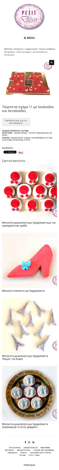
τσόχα (22, 455)
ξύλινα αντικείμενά (43, 450)
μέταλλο (9, 450)
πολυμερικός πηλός (40, 453)
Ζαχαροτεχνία (20, 133)
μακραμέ (45, 448)
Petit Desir (29, 465)
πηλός (23, 453)
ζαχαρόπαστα (16, 138)
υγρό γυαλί (34, 455)
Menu (29, 38)
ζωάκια (27, 138)
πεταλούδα (18, 140)
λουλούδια (7, 140)
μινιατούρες (23, 450)
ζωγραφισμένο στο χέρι (41, 138)
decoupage (15, 448)
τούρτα (27, 140)
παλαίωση (13, 453)
